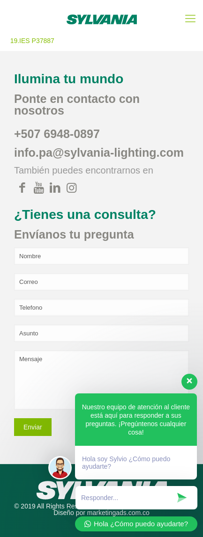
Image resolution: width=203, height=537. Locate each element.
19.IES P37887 (32, 40)
